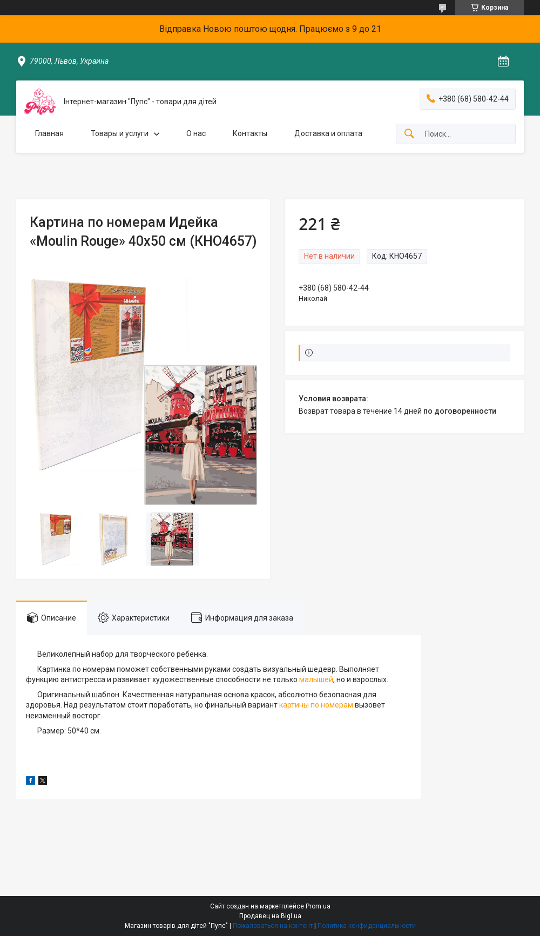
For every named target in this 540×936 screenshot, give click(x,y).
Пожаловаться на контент (273, 926)
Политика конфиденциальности (367, 926)
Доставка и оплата (328, 133)
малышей (316, 679)
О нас (196, 133)
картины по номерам (316, 705)
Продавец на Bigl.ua (270, 916)
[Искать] (409, 134)
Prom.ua (318, 906)
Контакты (250, 133)
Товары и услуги (119, 133)
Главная (49, 133)
